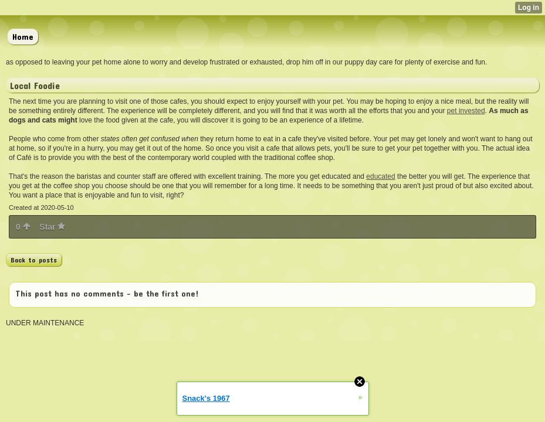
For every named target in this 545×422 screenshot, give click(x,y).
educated (380, 176)
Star (52, 227)
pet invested (466, 111)
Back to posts (34, 260)
